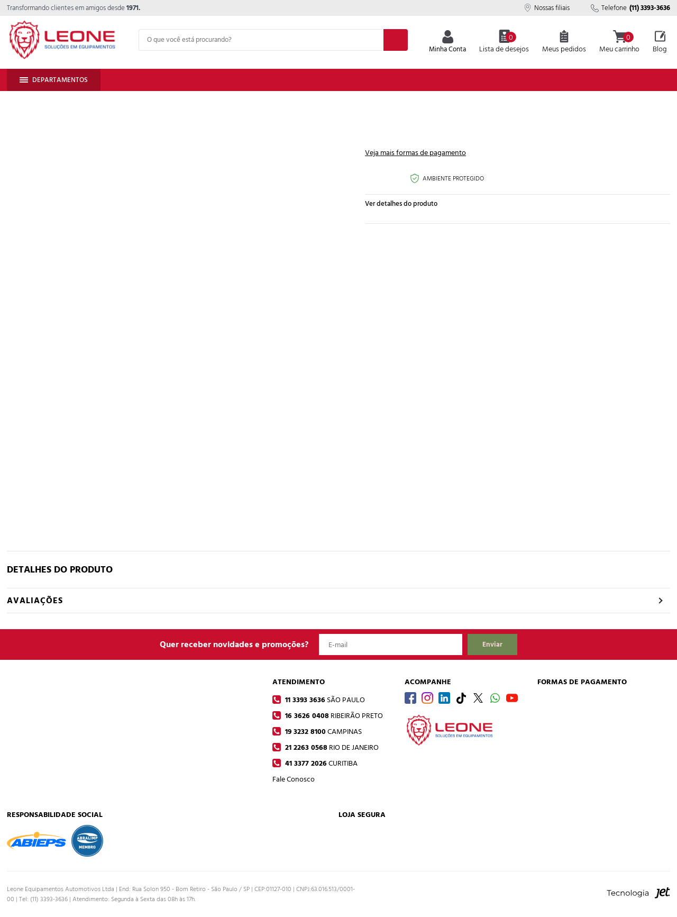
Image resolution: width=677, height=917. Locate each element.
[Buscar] (395, 40)
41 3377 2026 (320, 763)
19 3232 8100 (322, 731)
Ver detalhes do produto (401, 204)
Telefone (630, 8)
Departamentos (54, 80)
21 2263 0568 (331, 747)
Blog (660, 42)
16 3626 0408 (333, 716)
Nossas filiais (547, 8)
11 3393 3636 (324, 700)
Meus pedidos (564, 42)
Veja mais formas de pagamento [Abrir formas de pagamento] (415, 153)
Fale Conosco (293, 779)
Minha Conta (447, 42)
